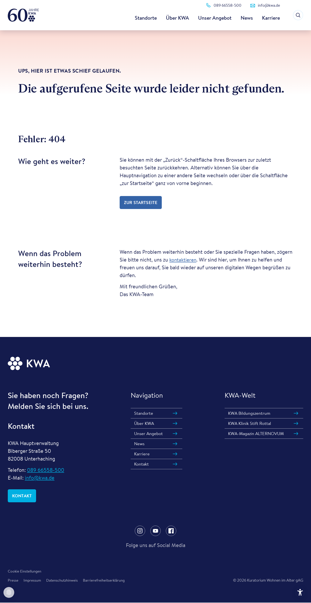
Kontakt (22, 496)
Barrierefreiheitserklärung (106, 580)
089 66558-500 (45, 470)
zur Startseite (140, 202)
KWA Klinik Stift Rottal (249, 423)
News (247, 17)
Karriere (271, 17)
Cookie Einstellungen (25, 571)
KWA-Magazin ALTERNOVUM (256, 433)
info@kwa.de (39, 477)
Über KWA (177, 17)
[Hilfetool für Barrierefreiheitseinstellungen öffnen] (300, 592)
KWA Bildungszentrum (249, 413)
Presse (13, 580)
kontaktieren (183, 259)
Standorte (146, 17)
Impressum (33, 580)
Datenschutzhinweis (63, 580)
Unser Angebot (215, 17)
